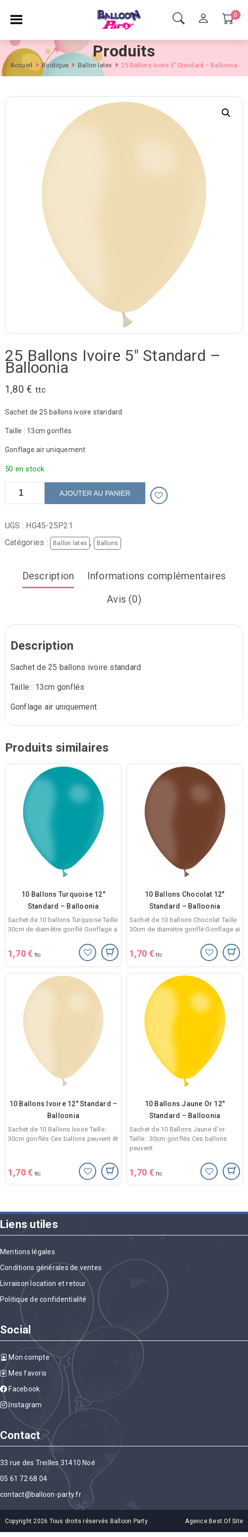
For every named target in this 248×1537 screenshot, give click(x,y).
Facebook (20, 1389)
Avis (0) (124, 599)
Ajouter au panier (95, 493)
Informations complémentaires (156, 576)
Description (48, 576)
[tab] (48, 576)
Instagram (21, 1405)
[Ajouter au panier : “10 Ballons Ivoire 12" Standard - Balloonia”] (110, 1171)
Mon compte (25, 1357)
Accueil (21, 65)
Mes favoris (23, 1373)
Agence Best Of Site (214, 1521)
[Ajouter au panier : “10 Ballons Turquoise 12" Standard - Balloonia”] (110, 952)
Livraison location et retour (43, 1283)
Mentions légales (27, 1252)
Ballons (108, 543)
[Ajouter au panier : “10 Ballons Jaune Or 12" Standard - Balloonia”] (231, 1171)
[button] (226, 113)
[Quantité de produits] (25, 493)
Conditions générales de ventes (51, 1268)
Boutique (55, 65)
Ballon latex (95, 65)
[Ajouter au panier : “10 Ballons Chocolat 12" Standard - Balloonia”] (231, 952)
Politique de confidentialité (43, 1299)
